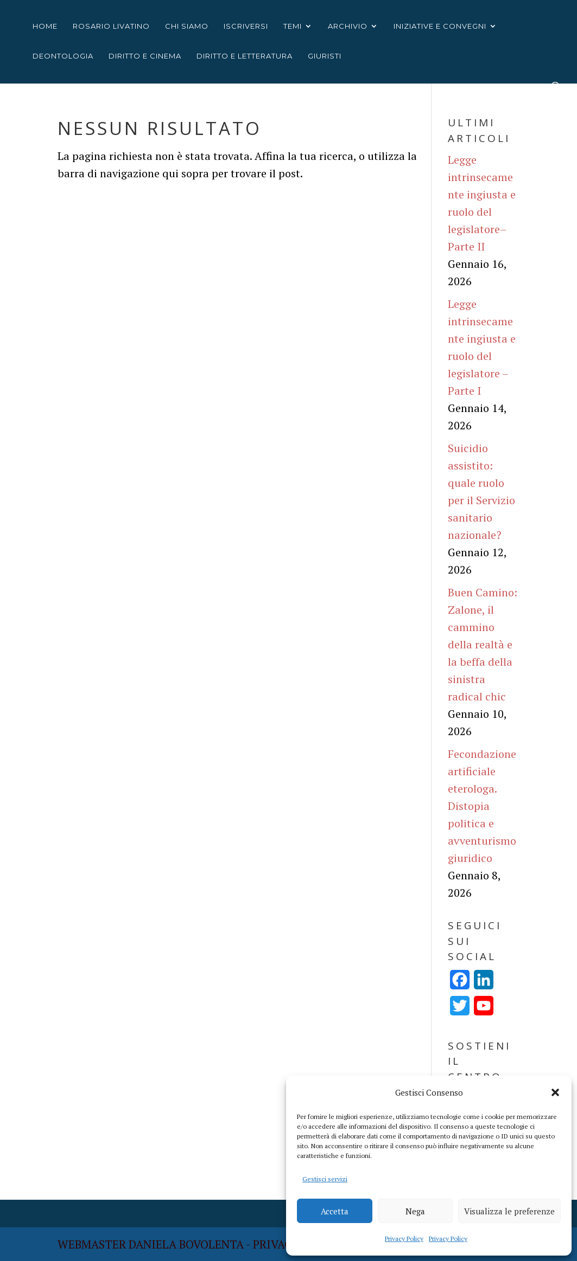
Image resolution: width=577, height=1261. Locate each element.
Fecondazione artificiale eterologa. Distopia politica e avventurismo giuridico (482, 806)
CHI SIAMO (186, 26)
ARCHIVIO (347, 26)
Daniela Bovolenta (186, 1244)
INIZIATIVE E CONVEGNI (440, 26)
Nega (415, 1211)
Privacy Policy (404, 1238)
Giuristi (324, 56)
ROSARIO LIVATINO (111, 26)
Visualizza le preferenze (509, 1211)
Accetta (334, 1211)
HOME (45, 26)
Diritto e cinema (145, 56)
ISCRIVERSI (246, 26)
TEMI (292, 26)
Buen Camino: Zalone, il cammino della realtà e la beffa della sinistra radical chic (482, 644)
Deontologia (63, 56)
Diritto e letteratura (244, 56)
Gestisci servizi (324, 1179)
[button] (555, 1092)
